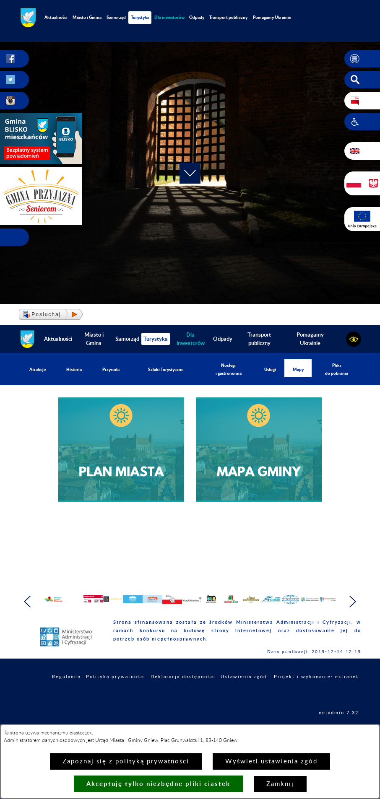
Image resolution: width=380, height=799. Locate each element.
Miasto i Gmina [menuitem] (87, 17)
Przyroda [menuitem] (111, 369)
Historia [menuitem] (74, 369)
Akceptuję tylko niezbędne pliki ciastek (158, 783)
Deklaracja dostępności (183, 693)
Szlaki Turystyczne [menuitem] (165, 369)
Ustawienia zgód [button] (244, 693)
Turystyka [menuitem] (140, 17)
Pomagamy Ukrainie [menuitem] (272, 17)
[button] (362, 59)
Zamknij (280, 784)
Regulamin (66, 693)
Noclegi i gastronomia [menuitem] (229, 369)
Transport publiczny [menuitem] (228, 17)
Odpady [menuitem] (196, 17)
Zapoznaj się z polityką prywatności (125, 761)
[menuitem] (169, 17)
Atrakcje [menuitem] (37, 369)
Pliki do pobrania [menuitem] (336, 369)
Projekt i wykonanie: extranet (316, 693)
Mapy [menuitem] (298, 369)
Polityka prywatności (116, 693)
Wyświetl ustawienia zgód (271, 761)
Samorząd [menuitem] (116, 17)
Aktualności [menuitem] (56, 17)
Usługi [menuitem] (270, 369)
